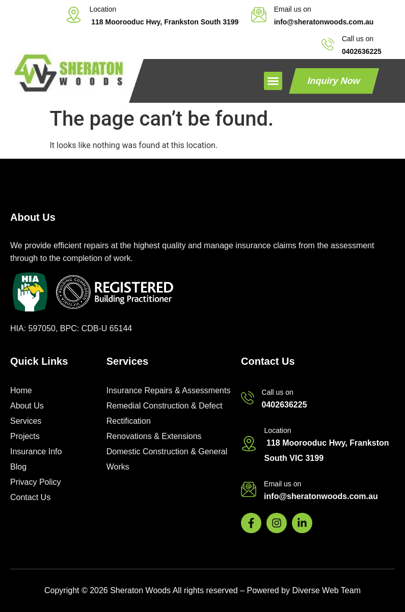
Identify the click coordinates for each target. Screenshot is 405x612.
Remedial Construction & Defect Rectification (164, 413)
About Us (27, 405)
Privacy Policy (35, 482)
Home (21, 390)
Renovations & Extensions (154, 436)
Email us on (292, 9)
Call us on (357, 39)
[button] (273, 81)
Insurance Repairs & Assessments (168, 390)
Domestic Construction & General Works (166, 459)
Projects (25, 436)
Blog (18, 466)
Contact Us (30, 497)
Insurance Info (36, 451)
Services (25, 421)
